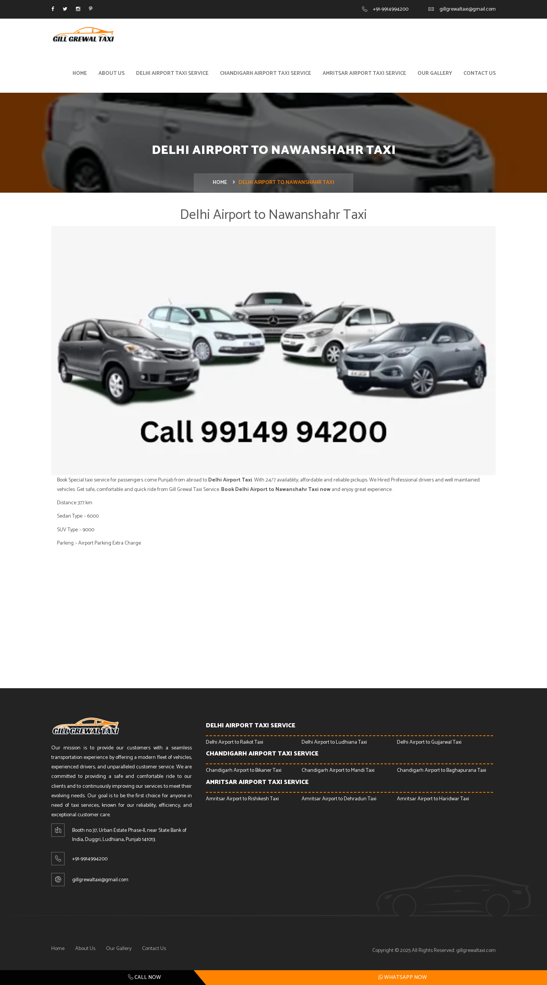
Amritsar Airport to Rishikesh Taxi (242, 801)
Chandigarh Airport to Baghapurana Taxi (441, 772)
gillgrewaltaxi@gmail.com (467, 9)
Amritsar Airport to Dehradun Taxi (339, 801)
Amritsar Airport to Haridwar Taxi (433, 801)
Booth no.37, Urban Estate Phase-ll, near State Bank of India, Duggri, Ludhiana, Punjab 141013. (129, 837)
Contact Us (479, 75)
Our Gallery (434, 75)
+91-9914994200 (390, 9)
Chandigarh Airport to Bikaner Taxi (243, 772)
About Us (111, 75)
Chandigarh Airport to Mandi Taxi (338, 772)
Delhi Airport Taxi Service (172, 75)
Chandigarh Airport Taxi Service (265, 75)
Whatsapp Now (402, 977)
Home (80, 75)
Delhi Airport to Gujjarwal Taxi (429, 744)
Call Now (144, 977)
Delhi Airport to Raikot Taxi (234, 744)
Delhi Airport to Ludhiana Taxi (334, 744)
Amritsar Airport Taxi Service (364, 75)
